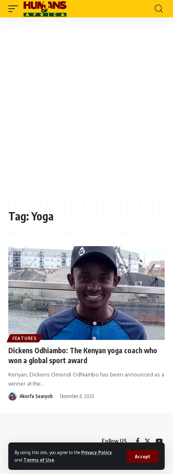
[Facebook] (137, 441)
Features (24, 338)
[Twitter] (147, 441)
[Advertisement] (86, 108)
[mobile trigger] (15, 8)
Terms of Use (39, 459)
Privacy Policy (96, 452)
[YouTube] (159, 441)
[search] (159, 8)
